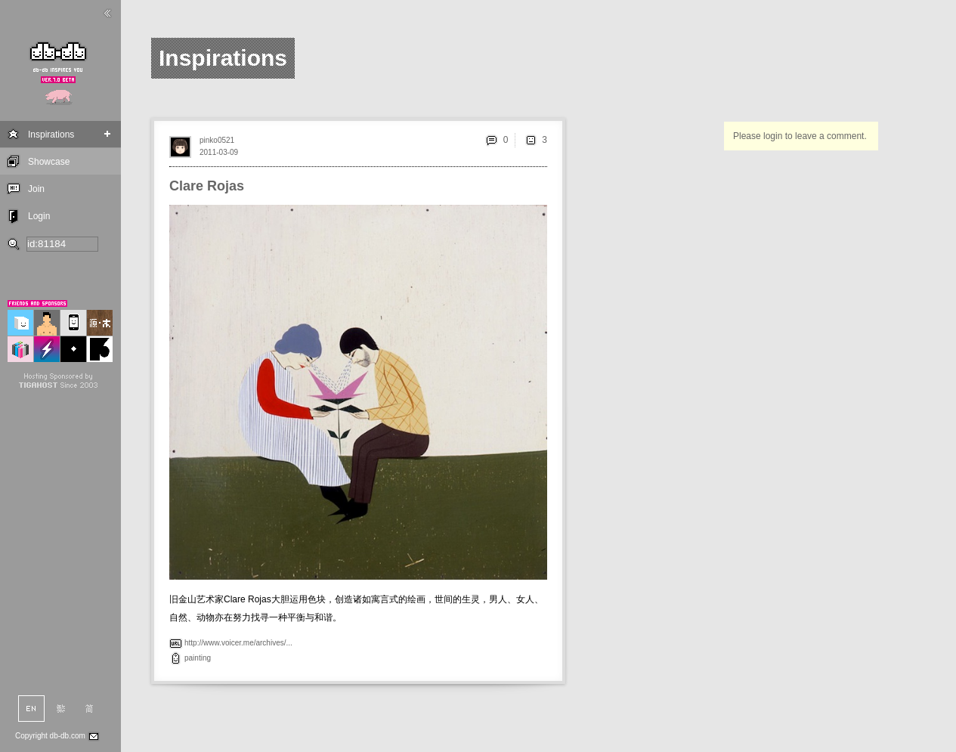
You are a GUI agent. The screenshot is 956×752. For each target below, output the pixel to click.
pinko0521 (217, 140)
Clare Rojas (206, 185)
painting (197, 658)
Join (36, 189)
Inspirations (51, 134)
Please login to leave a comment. (800, 136)
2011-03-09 (219, 152)
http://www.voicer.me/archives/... (238, 643)
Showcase (49, 161)
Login (39, 216)
